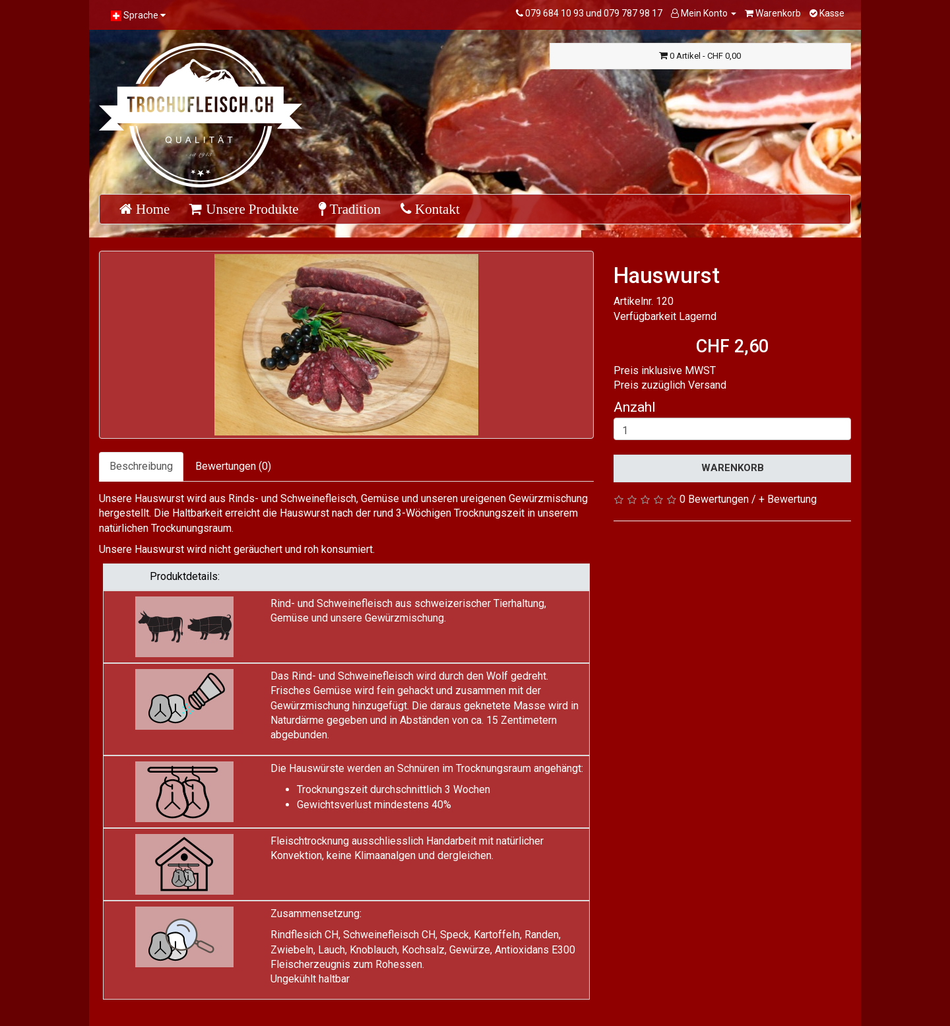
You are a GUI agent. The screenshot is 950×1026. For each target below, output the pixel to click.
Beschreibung (141, 466)
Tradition (354, 209)
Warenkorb (732, 468)
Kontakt (436, 209)
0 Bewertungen (714, 499)
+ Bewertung (788, 499)
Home (151, 209)
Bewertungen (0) (233, 466)
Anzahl (635, 407)
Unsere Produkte (250, 209)
